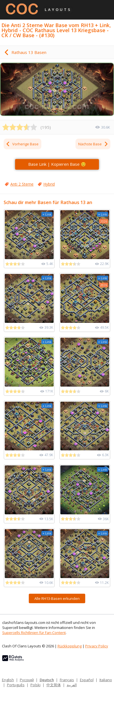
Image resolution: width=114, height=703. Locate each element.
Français (67, 679)
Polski (35, 684)
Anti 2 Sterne (22, 184)
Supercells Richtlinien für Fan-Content (34, 632)
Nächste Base (93, 143)
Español (87, 679)
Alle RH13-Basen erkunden (57, 598)
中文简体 (53, 684)
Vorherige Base (22, 143)
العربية (72, 684)
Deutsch (47, 679)
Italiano (105, 679)
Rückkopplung (70, 645)
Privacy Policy (96, 645)
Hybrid (49, 184)
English (8, 679)
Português (16, 684)
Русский (27, 679)
